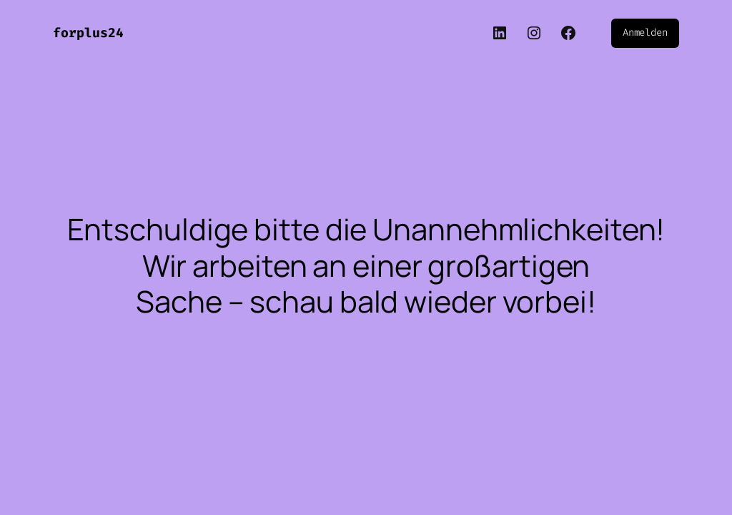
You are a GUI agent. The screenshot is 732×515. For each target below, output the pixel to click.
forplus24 (88, 32)
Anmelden (645, 32)
